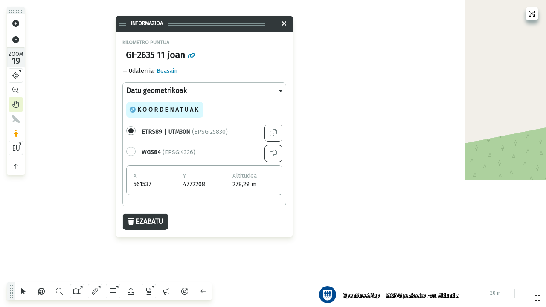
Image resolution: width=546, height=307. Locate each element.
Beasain (167, 71)
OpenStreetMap (358, 292)
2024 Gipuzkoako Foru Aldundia (419, 292)
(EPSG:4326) (168, 152)
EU (16, 148)
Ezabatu (145, 221)
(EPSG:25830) (185, 132)
